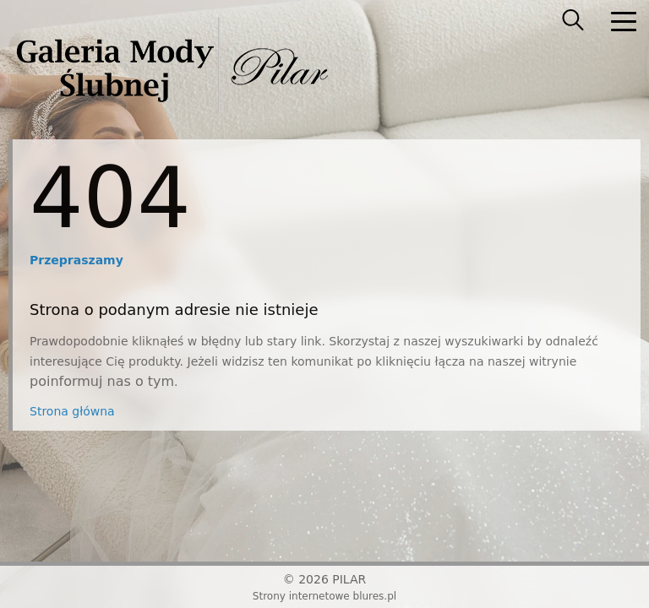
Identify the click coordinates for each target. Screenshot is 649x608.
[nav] (623, 21)
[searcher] (573, 21)
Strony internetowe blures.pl (324, 596)
